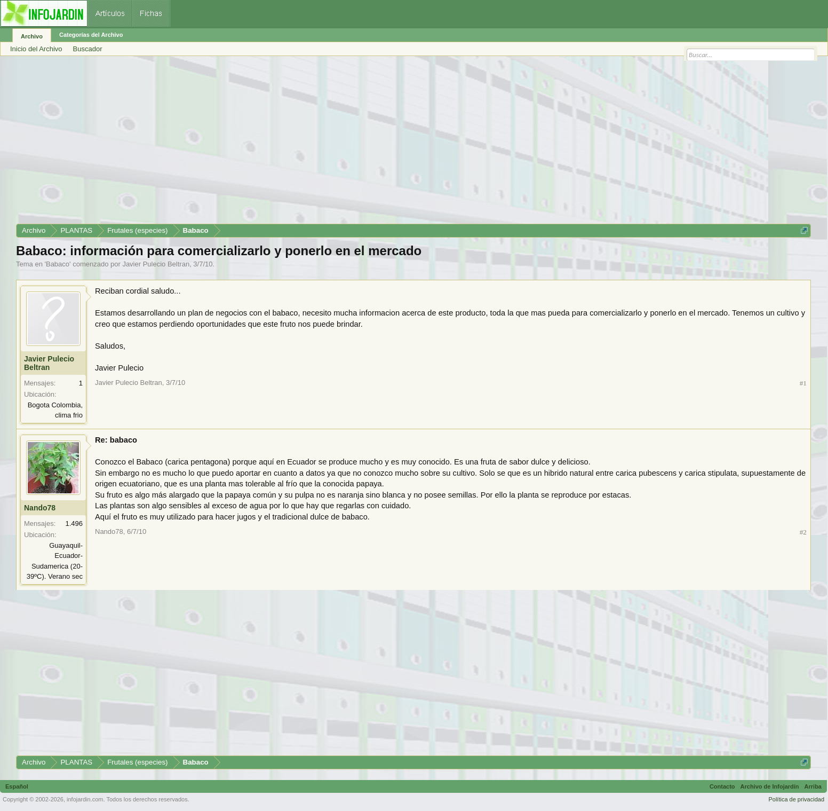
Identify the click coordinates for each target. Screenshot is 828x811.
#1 (803, 383)
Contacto (722, 786)
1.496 (74, 523)
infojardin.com (85, 799)
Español (16, 786)
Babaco (57, 264)
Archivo (32, 36)
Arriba (813, 786)
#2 (803, 532)
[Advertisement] (336, 143)
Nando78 (39, 507)
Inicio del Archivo (36, 49)
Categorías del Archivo (91, 35)
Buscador (87, 49)
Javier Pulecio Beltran (155, 264)
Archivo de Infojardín (770, 786)
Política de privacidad (796, 799)
